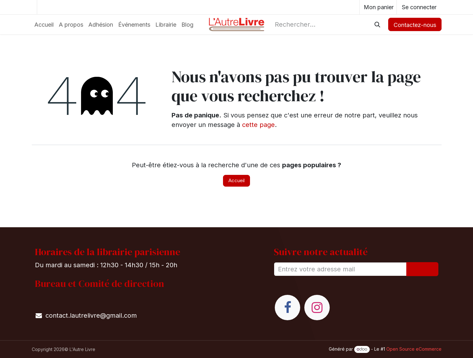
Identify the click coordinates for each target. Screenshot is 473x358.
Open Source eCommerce (414, 349)
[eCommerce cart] (378, 7)
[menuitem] (44, 24)
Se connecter (419, 7)
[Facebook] (287, 307)
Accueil (236, 180)
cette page (258, 125)
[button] (422, 269)
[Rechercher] (377, 24)
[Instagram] (317, 307)
